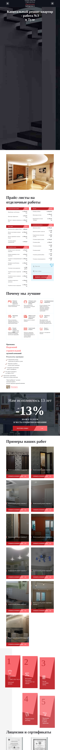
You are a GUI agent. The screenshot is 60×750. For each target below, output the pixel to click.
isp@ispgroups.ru (30, 6)
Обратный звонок (30, 4)
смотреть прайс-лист (26, 208)
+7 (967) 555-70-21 (30, 2)
